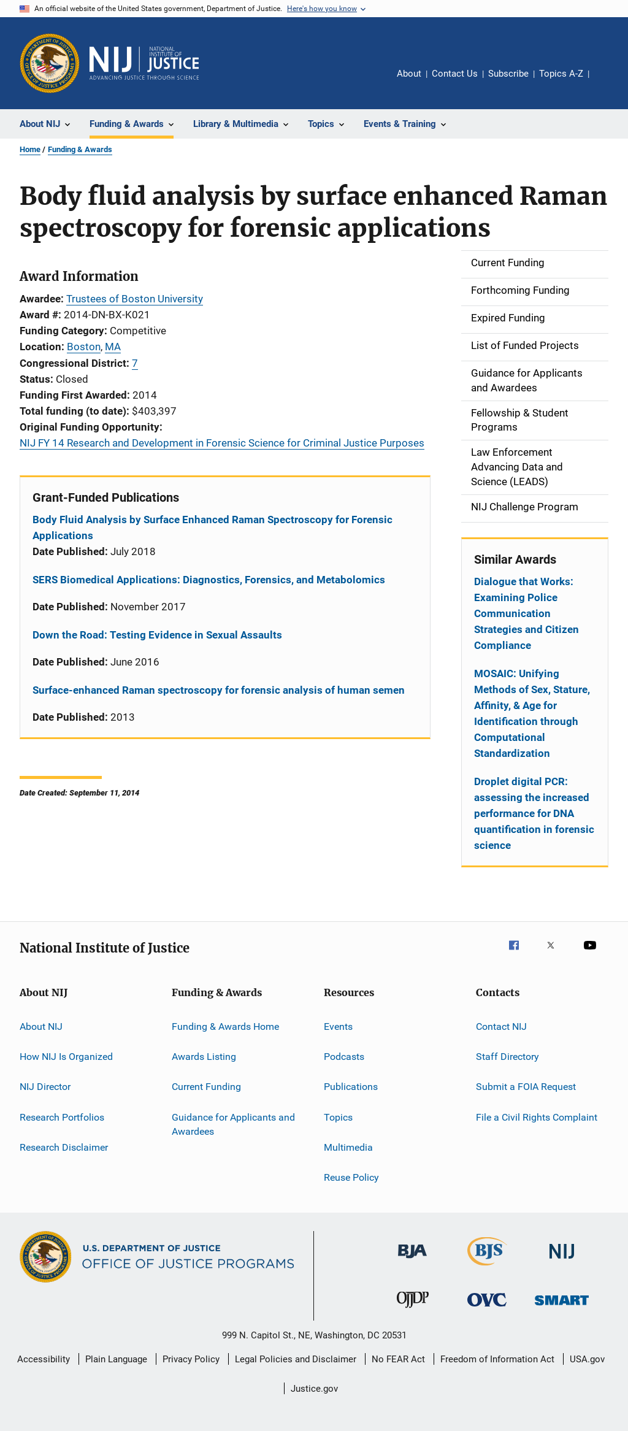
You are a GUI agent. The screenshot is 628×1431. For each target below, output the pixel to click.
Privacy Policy (191, 1359)
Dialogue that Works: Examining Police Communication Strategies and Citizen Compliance (526, 613)
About (409, 73)
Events (338, 1026)
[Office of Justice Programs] (50, 63)
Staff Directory (507, 1056)
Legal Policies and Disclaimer (295, 1359)
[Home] (144, 63)
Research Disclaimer (64, 1147)
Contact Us (455, 73)
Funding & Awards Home (225, 1026)
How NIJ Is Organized (66, 1056)
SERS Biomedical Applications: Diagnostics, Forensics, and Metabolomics (209, 580)
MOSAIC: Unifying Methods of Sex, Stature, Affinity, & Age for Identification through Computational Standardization (532, 713)
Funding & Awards (80, 149)
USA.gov (587, 1359)
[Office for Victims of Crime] (487, 1309)
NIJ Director (45, 1086)
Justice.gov (314, 1388)
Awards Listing (204, 1056)
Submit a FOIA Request (526, 1086)
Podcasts (344, 1056)
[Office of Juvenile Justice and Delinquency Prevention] (413, 1310)
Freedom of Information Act (497, 1359)
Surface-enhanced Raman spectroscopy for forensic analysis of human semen (219, 690)
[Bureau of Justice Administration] (412, 1260)
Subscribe (508, 73)
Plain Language (116, 1359)
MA (113, 346)
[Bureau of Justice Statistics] (487, 1267)
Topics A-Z (561, 73)
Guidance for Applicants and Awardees (233, 1124)
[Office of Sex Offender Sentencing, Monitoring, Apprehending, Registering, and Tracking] (562, 1307)
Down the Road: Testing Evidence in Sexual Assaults (157, 635)
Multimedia (348, 1147)
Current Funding (206, 1086)
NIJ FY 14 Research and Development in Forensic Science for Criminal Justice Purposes (222, 443)
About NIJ (41, 1026)
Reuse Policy (351, 1177)
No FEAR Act (398, 1359)
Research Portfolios (62, 1116)
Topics (338, 1116)
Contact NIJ (501, 1026)
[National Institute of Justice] (562, 1260)
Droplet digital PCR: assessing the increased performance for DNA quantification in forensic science (534, 813)
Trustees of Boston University (134, 299)
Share (608, 82)
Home (30, 149)
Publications (351, 1086)
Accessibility (43, 1359)
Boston (84, 346)
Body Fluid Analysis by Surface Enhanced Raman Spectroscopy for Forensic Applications (212, 527)
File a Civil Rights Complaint (536, 1116)
